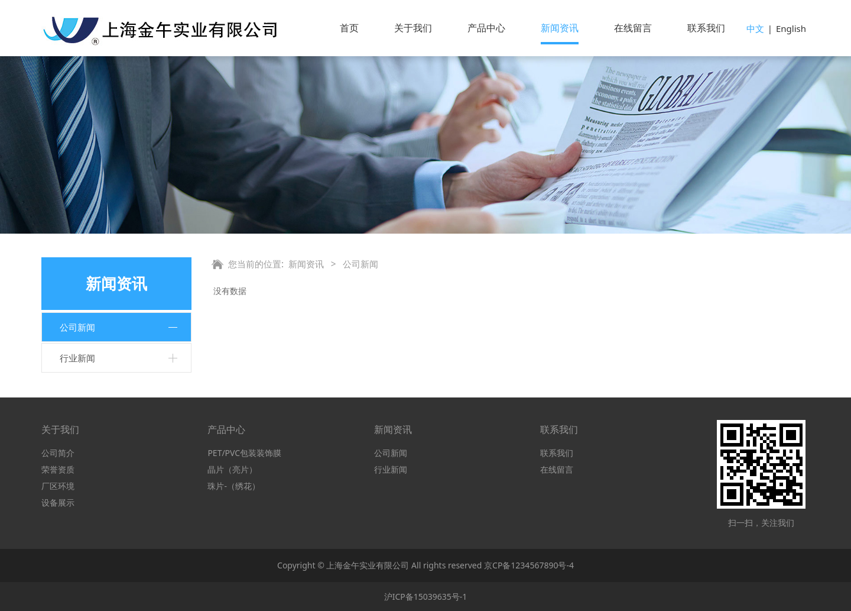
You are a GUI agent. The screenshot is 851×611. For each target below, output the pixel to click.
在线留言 (633, 27)
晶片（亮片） (232, 469)
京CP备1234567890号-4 (529, 565)
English (791, 28)
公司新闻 (77, 327)
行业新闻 (77, 358)
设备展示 (57, 502)
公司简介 (57, 452)
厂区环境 (57, 486)
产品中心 (486, 27)
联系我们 (706, 27)
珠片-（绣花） (233, 486)
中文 (755, 28)
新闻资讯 (560, 27)
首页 (349, 27)
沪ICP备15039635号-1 (425, 596)
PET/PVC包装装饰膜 (244, 452)
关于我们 (413, 27)
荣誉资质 (57, 469)
